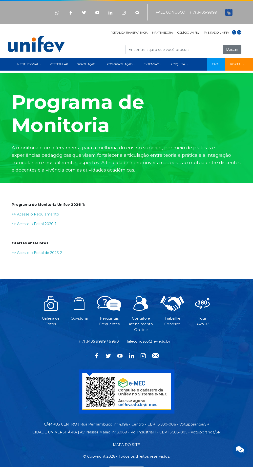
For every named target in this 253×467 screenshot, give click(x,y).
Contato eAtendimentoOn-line (141, 316)
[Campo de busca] (173, 49)
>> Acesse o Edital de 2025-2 (37, 253)
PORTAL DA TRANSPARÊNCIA (129, 32)
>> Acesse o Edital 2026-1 (34, 224)
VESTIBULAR (59, 64)
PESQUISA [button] (178, 64)
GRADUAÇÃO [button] (86, 64)
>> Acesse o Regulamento (35, 214)
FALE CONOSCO (170, 12)
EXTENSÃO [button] (151, 64)
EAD (215, 64)
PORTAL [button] (236, 64)
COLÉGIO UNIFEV (188, 32)
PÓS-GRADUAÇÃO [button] (120, 64)
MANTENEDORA (162, 32)
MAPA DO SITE (126, 445)
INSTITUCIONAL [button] (28, 64)
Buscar (232, 49)
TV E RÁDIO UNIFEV (216, 32)
